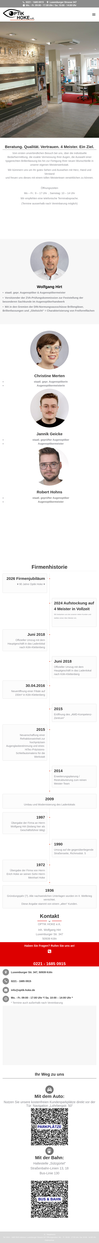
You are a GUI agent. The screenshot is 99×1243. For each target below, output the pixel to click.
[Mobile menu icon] (93, 14)
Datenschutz (49, 1240)
